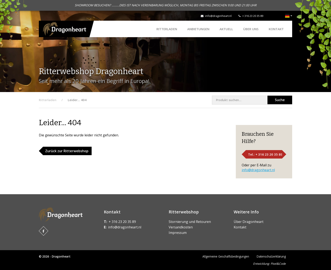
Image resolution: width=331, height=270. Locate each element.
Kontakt (276, 29)
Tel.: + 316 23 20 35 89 (265, 154)
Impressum (178, 232)
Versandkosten (181, 227)
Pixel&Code (278, 264)
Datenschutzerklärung (271, 256)
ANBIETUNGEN (198, 29)
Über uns (251, 29)
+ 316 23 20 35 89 (252, 16)
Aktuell (226, 29)
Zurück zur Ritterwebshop (66, 151)
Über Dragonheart (248, 221)
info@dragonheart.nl (218, 16)
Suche (280, 100)
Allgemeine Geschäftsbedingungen (225, 256)
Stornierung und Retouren (190, 221)
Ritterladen (166, 29)
